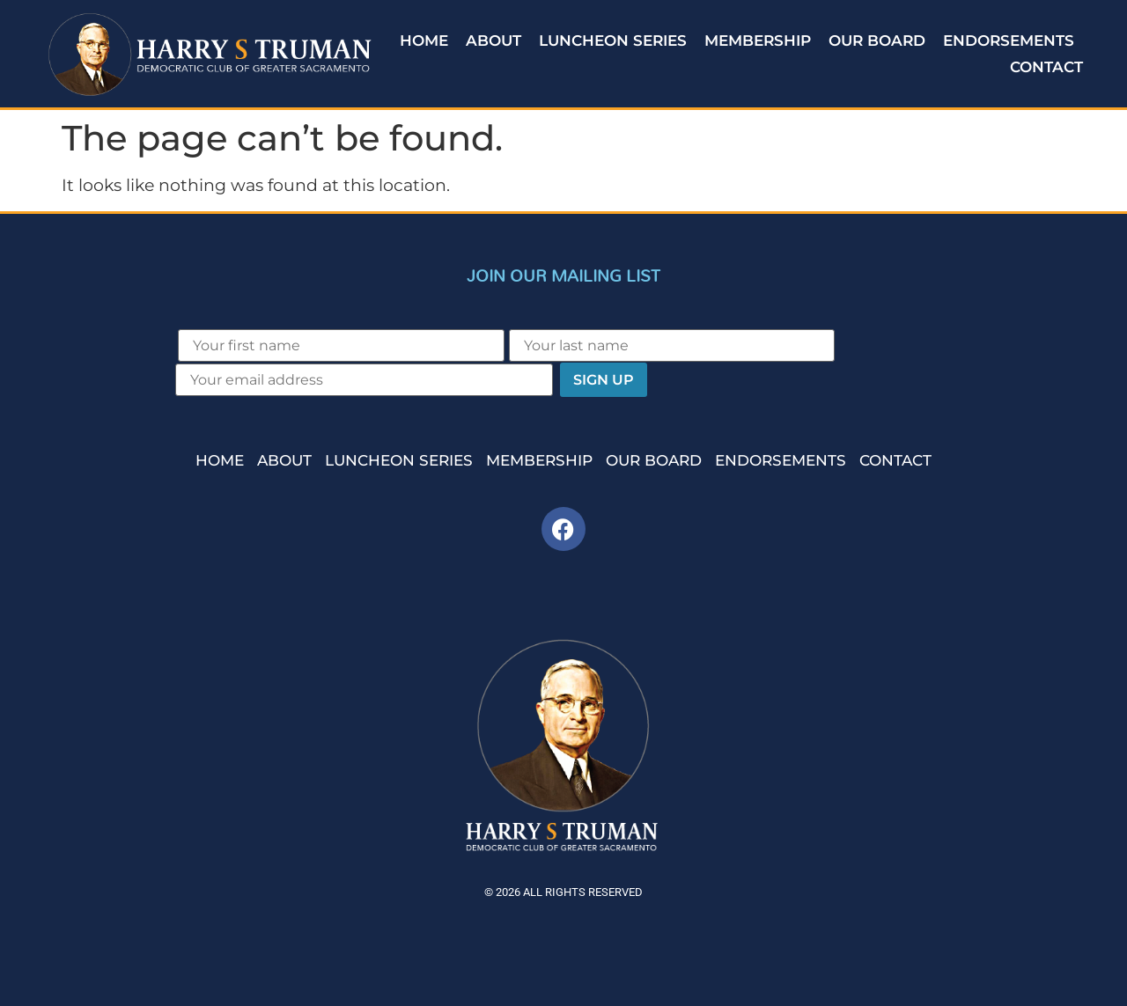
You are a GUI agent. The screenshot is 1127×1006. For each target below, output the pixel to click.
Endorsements (1008, 40)
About (493, 40)
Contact (1046, 67)
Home (424, 40)
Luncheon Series (613, 40)
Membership (757, 40)
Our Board (877, 40)
